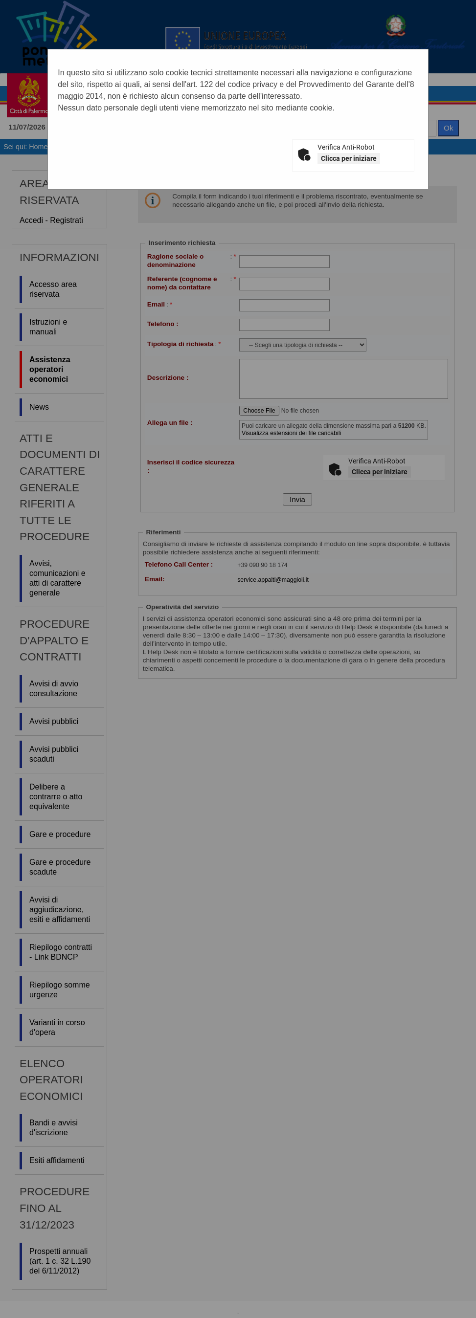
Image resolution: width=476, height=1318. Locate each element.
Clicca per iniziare (349, 158)
